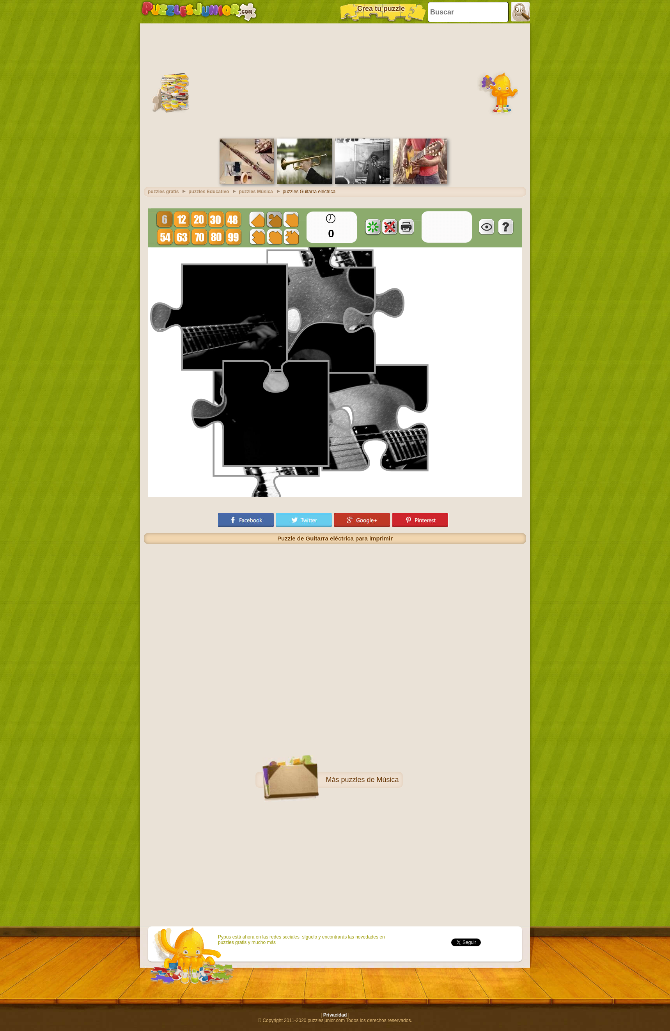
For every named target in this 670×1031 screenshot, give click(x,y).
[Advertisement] (335, 80)
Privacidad (335, 1015)
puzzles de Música (370, 780)
